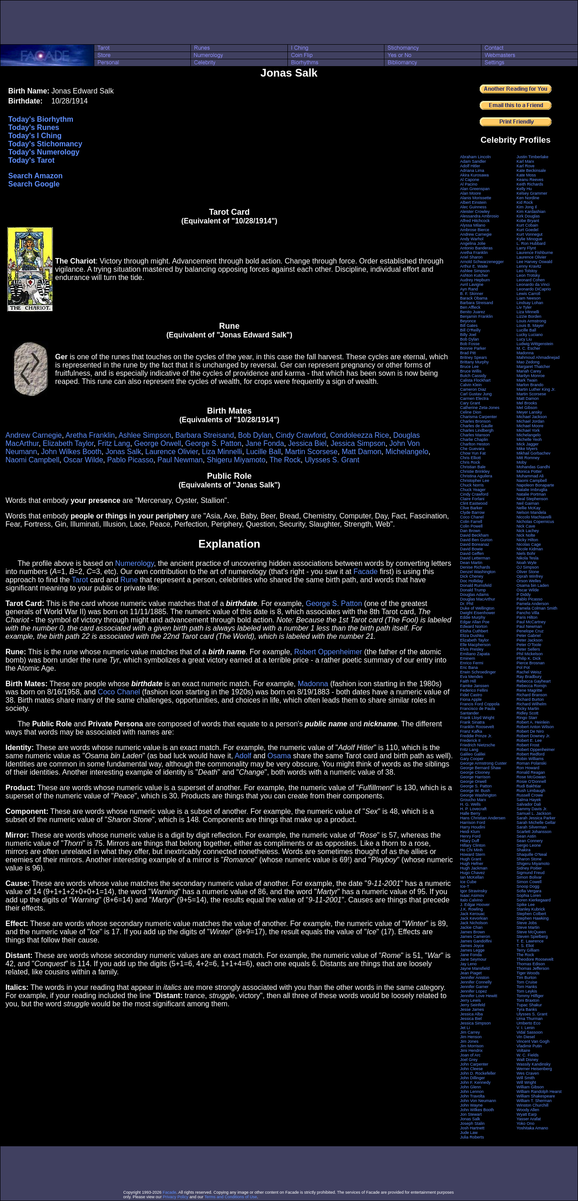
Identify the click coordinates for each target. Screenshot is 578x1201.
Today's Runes (33, 127)
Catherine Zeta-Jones (480, 407)
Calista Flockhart (475, 380)
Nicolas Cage (529, 544)
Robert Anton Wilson (535, 727)
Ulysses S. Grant (332, 460)
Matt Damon (361, 452)
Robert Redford (531, 754)
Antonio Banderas (476, 248)
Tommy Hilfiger (530, 996)
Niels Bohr (526, 553)
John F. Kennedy (475, 1082)
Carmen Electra (474, 398)
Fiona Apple (471, 699)
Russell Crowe (530, 795)
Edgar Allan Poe (475, 622)
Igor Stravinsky (473, 891)
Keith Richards (530, 184)
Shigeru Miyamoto (236, 460)
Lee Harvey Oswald (534, 261)
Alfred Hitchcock (475, 220)
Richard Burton (530, 699)
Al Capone (469, 179)
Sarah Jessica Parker (536, 818)
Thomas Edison (531, 964)
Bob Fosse (470, 344)
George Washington (478, 795)
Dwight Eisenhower (477, 613)
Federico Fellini (474, 690)
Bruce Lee (469, 366)
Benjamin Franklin (476, 316)
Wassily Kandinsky (534, 1064)
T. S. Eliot (525, 945)
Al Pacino (468, 184)
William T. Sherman (534, 1100)
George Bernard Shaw (480, 768)
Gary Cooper (472, 758)
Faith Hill (468, 681)
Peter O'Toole (529, 644)
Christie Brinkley (475, 471)
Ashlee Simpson (144, 435)
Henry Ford (470, 836)
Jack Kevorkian (474, 918)
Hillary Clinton (473, 845)
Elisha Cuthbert (474, 631)
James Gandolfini (476, 941)
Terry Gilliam (528, 950)
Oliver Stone (528, 571)
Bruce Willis (470, 371)
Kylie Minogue (529, 239)
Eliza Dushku (472, 635)
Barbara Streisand (204, 435)
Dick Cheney (471, 576)
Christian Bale (473, 467)
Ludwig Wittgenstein (535, 344)
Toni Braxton (528, 1000)
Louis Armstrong (531, 321)
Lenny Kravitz (529, 266)
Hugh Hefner (471, 863)
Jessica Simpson (358, 443)
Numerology (134, 563)
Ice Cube (468, 882)
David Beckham (474, 535)
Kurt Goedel (527, 230)
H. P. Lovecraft (473, 809)
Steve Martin (528, 927)
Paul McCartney (531, 622)
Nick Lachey (528, 530)
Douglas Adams (474, 594)
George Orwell (157, 443)
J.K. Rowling (471, 909)
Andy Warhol (471, 239)
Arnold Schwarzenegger (482, 261)
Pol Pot (523, 667)
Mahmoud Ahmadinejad (538, 357)
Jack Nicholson (474, 923)
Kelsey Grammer (532, 193)
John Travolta (472, 1096)
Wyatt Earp (527, 1114)
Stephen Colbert (531, 913)
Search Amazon (35, 176)
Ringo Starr (527, 717)
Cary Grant (470, 403)
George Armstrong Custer (483, 763)
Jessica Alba (471, 1014)
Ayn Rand (469, 289)
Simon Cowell (529, 882)
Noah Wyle (527, 562)
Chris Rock (470, 462)
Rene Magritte (529, 690)
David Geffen (472, 553)
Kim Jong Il (527, 207)
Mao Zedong (528, 362)
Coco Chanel (119, 692)
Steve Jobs (527, 923)
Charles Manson (475, 435)
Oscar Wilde (83, 460)
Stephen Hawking (533, 918)
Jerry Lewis (470, 1000)
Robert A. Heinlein (533, 722)
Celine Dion (470, 412)
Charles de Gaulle (476, 426)
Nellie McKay (529, 508)
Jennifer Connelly (476, 982)
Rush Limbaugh (531, 790)
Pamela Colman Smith (537, 608)
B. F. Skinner (471, 293)
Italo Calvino (471, 900)
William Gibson (530, 1087)
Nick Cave (526, 526)
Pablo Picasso (130, 460)
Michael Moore (530, 426)
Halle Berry (470, 813)
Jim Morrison (472, 1046)
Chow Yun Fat (473, 453)
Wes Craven (528, 1073)
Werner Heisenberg (534, 1068)
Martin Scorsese (311, 452)
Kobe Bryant (528, 220)
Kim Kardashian (531, 211)
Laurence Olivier (171, 452)
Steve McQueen (531, 932)
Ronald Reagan (531, 772)
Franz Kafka (471, 731)
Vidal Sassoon (529, 1032)
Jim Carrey (470, 1032)
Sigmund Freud (531, 872)
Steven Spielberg (532, 936)
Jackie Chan (471, 927)
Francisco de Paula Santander (477, 710)
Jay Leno (468, 964)
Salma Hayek (529, 799)
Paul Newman (180, 460)
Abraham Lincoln (475, 157)
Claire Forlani (472, 499)
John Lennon (472, 1091)
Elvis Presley (472, 649)
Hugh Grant (470, 859)
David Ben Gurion (476, 540)
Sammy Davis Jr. (532, 809)
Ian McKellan (472, 877)
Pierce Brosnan (531, 663)
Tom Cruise (527, 982)
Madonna (313, 684)
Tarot (80, 580)
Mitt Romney (528, 458)
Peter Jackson (529, 640)
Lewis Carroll (528, 293)
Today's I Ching (34, 136)
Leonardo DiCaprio (534, 289)
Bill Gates (469, 325)
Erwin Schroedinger (478, 672)
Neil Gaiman (528, 503)
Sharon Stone (529, 859)
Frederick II (470, 740)
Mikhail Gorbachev (534, 453)
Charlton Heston (475, 444)
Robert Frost (528, 745)
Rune (129, 580)
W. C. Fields (528, 1055)
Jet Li (465, 1027)
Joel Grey (469, 1059)
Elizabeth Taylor (68, 443)
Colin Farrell (471, 521)
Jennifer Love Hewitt (478, 996)
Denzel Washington (478, 571)
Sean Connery (530, 841)
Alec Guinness (473, 207)
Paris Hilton (527, 617)
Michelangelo (406, 452)
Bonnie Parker (473, 348)
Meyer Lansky (529, 412)
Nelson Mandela (531, 512)
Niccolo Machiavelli (534, 517)
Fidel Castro (471, 695)
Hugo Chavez (472, 872)
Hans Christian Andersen (483, 818)
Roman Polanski (532, 763)
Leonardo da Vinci (533, 284)
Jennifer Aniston (474, 977)
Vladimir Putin (529, 1046)
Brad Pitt (468, 353)
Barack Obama (473, 298)
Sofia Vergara (529, 891)
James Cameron (475, 936)
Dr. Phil (466, 603)
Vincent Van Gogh (533, 1041)
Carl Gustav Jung (476, 394)
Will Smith (526, 1078)
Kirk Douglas (528, 216)
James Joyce (472, 945)
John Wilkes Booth (71, 452)
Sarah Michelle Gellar (536, 822)
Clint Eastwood (473, 503)
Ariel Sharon (471, 257)
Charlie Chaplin (474, 439)
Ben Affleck (470, 307)
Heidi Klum (470, 831)
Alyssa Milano (473, 225)
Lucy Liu (524, 339)
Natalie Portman (531, 494)
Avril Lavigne (471, 284)
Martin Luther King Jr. (536, 389)
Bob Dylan (255, 435)
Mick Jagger (528, 444)
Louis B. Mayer (530, 325)
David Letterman (475, 558)
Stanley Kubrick (531, 909)
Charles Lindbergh (477, 430)
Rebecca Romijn (532, 685)
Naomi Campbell (32, 460)
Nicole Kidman (530, 549)
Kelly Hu (524, 188)
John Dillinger (472, 1078)
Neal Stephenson (532, 499)
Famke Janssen (474, 685)
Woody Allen (528, 1110)
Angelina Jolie (473, 243)
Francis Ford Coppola (480, 704)
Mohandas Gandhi (533, 467)
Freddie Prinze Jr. (476, 736)
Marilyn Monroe (531, 375)
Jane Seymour (473, 959)
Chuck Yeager (473, 489)
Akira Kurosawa (474, 175)
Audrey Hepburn (475, 280)
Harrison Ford (472, 822)
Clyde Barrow (472, 512)
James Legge (472, 950)
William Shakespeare (536, 1096)
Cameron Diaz (473, 389)
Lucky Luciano (530, 334)
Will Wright (526, 1082)
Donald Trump (473, 590)
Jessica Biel (307, 443)
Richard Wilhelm (532, 704)
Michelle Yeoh (529, 439)
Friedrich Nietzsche (477, 745)
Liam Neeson (529, 298)
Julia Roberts (472, 1137)
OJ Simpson (528, 567)
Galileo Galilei (473, 754)
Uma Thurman (529, 1018)
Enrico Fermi (471, 663)
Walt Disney (527, 1059)
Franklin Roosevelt (477, 727)
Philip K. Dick (529, 658)
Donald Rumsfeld (475, 585)
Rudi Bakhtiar (529, 786)
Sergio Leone (529, 845)
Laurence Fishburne (535, 252)
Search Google (34, 184)
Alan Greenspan (475, 188)
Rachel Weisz (529, 672)
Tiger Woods (528, 973)
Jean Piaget (471, 973)
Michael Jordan (530, 421)
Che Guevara (472, 448)
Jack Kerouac (472, 913)
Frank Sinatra (472, 722)
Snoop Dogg (528, 886)
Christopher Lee (474, 480)
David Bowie (471, 549)
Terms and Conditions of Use (231, 1197)
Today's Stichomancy (45, 144)
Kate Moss (526, 175)
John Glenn (470, 1087)
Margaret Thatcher (533, 366)
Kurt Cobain (527, 225)
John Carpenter (474, 1064)
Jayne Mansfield (475, 968)
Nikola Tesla (527, 558)
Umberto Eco (529, 1023)
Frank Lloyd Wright (477, 717)
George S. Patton (213, 443)
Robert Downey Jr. (533, 736)
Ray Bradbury (529, 676)
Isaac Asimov (472, 895)
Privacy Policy (175, 1197)
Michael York (528, 430)
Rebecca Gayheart (534, 681)
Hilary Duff (469, 841)
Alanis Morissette (475, 198)
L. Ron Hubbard (531, 243)
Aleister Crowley (475, 211)
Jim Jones (469, 1041)
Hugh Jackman (473, 868)
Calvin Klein (471, 385)
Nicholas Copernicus (535, 521)
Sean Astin (526, 836)
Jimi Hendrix (471, 1050)
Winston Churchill (532, 1105)
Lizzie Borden (529, 316)
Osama (279, 756)
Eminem (467, 658)
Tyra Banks (527, 1009)
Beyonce (468, 321)
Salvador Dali (529, 804)
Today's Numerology (43, 152)
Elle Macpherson (475, 644)
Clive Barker (471, 508)
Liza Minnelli (222, 452)
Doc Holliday (471, 581)
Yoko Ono (525, 1123)
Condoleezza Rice (359, 435)
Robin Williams (530, 758)
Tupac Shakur (529, 1005)
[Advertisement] (289, 22)
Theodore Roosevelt (535, 959)
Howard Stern (472, 854)
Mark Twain (527, 380)
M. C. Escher (528, 348)
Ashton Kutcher (474, 275)
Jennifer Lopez (473, 991)
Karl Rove (526, 166)
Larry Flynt (526, 248)
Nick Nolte (526, 535)
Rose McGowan (531, 777)
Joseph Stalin (472, 1123)
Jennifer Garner (474, 986)
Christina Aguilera (476, 476)
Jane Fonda (265, 443)
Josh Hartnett (472, 1128)
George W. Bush (475, 790)
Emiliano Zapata (475, 654)
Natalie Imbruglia (532, 489)
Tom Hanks (527, 986)
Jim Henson (471, 1037)
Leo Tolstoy (527, 271)
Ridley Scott (527, 713)
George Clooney (475, 772)
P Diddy (524, 594)
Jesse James (472, 1009)
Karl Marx (525, 161)
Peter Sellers (528, 649)
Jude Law (469, 1132)
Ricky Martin (528, 708)
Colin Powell (471, 526)
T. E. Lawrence (530, 941)
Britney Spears (473, 357)
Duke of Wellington (477, 608)
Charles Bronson (475, 421)
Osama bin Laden (533, 585)
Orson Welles (529, 581)
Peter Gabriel (529, 635)
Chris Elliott (470, 458)
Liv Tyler (524, 307)
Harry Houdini (472, 827)
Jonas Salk (123, 452)
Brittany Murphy (474, 362)
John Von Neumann (478, 1100)
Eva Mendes (471, 676)
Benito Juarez (472, 312)
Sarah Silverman (532, 827)
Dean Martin (471, 562)
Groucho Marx (473, 799)
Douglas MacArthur (477, 599)
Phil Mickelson (530, 654)
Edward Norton (473, 626)
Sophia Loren (529, 895)
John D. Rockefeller (478, 1073)
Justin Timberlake (532, 157)
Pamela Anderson (533, 603)
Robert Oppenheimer (328, 652)
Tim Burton (527, 977)
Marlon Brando (530, 385)
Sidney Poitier (529, 868)
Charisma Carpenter (478, 416)
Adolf (243, 756)
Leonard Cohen (531, 280)
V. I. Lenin (526, 1027)
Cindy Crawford (301, 435)
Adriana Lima (472, 170)
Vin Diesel (526, 1037)
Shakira (524, 850)
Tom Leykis (527, 991)
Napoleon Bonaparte (535, 485)
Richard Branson (532, 695)
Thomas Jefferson (533, 968)
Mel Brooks (527, 403)
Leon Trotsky (528, 275)
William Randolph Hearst (539, 1091)
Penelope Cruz (530, 631)
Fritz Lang (113, 443)
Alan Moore (470, 193)
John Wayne (471, 1105)
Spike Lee (526, 904)
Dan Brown (470, 530)
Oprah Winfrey (530, 576)
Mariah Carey (529, 371)
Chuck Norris (472, 485)
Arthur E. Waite (474, 266)
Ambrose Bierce (474, 230)
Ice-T (465, 886)
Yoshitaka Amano (532, 1128)
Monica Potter (529, 471)
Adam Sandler (473, 161)
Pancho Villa (528, 613)
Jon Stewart (471, 1114)
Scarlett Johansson (534, 831)
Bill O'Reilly (470, 330)
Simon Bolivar (529, 877)
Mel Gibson (527, 407)
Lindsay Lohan (530, 302)
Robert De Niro (530, 731)
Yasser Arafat (529, 1119)
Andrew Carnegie (33, 435)
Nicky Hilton (527, 540)
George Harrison (475, 777)
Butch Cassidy (473, 375)
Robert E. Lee (529, 740)
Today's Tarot (31, 160)
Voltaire (523, 1050)
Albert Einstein (473, 202)
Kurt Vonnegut (529, 234)
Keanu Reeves (530, 179)
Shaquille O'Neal (532, 854)
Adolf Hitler (470, 166)
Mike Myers (527, 448)
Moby (522, 462)
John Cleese (471, 1068)
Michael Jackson (532, 416)
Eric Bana (469, 667)
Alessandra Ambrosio (479, 216)
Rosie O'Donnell (531, 781)
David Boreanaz (474, 544)
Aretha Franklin (90, 435)
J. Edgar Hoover (475, 904)
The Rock (285, 460)
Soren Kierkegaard (534, 900)
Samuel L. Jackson (534, 813)
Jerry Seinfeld (472, 1005)
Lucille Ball (263, 452)
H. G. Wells (470, 804)
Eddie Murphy (473, 617)
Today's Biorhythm (40, 119)
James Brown (472, 932)
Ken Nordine (528, 198)
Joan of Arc (470, 1055)
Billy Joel (468, 334)
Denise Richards (475, 567)
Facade (365, 571)
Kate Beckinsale (531, 170)
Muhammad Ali (530, 476)
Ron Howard (528, 768)
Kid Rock (525, 202)
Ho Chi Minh (471, 850)
